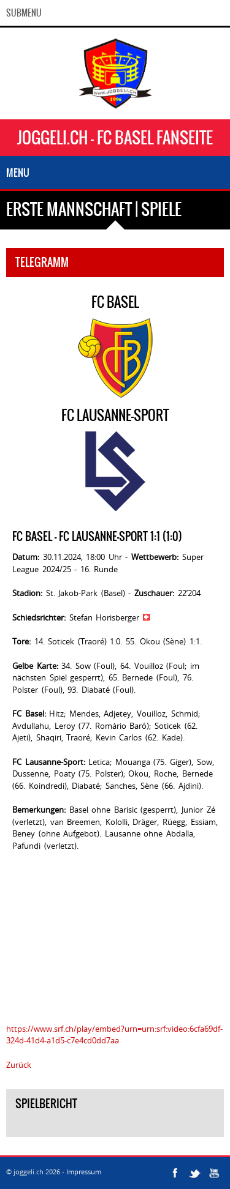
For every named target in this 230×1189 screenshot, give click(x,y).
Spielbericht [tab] (46, 1103)
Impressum (83, 1171)
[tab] (115, 1128)
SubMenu (24, 13)
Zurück (18, 1064)
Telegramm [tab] (42, 262)
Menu (17, 172)
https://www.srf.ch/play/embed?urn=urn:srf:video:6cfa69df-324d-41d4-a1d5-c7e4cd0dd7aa (114, 1034)
